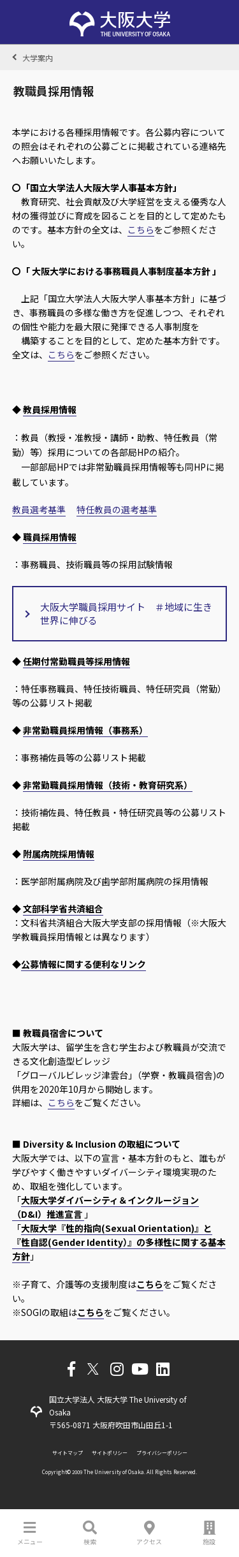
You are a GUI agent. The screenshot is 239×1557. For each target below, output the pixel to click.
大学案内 (37, 57)
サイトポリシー (109, 1452)
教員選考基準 (39, 509)
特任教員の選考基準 (116, 509)
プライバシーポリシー (161, 1452)
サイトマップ (67, 1452)
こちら (140, 229)
